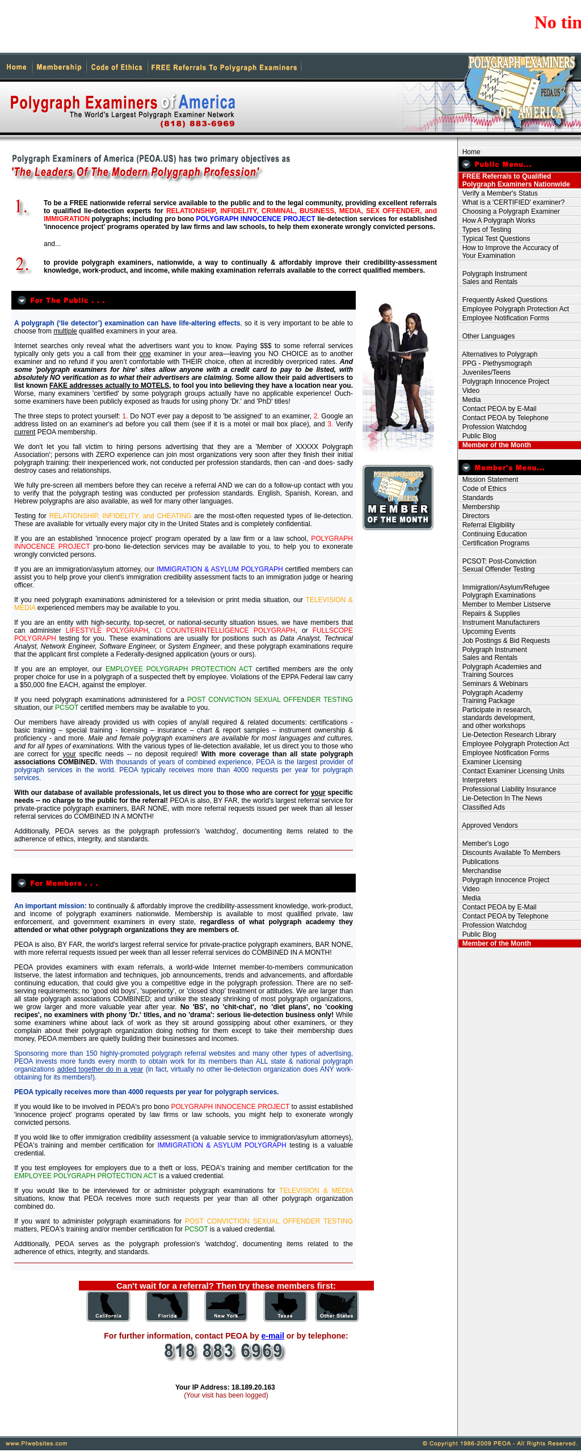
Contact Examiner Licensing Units (511, 771)
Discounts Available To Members (509, 853)
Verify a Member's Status (498, 193)
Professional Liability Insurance (507, 789)
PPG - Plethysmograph (495, 363)
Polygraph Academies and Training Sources (499, 671)
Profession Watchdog (492, 427)
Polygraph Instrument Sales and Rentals (492, 278)
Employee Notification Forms (503, 318)
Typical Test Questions (494, 239)
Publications (478, 862)
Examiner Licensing (489, 762)
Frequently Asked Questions (503, 300)
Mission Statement (488, 480)
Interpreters (477, 780)
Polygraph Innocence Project (503, 382)
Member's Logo (483, 844)
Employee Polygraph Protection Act (513, 309)
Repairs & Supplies (489, 613)
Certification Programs (493, 543)
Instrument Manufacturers (499, 622)
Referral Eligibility (486, 525)
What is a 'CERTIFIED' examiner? (511, 202)
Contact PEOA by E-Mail (497, 409)
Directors (474, 516)
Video (468, 391)
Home (469, 152)
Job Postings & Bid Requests (504, 641)
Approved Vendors (488, 825)
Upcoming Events (487, 632)
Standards (475, 498)
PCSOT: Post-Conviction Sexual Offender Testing (497, 565)
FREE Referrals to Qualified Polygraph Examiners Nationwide (514, 180)
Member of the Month (494, 445)
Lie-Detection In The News (500, 798)
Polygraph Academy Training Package (490, 697)
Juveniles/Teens (484, 372)
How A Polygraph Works (496, 221)
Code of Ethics (482, 489)
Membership (479, 507)
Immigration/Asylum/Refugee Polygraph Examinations (504, 591)
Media (469, 400)
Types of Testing (484, 230)
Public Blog (477, 436)
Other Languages (486, 336)
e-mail (272, 1335)
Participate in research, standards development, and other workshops (496, 718)
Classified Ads (481, 807)
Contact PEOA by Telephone (503, 418)
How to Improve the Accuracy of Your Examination (508, 252)
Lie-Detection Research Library (507, 735)
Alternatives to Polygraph (497, 354)
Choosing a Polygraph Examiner (509, 211)
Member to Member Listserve (504, 604)
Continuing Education (492, 534)
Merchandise (479, 871)
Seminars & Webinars (493, 684)
